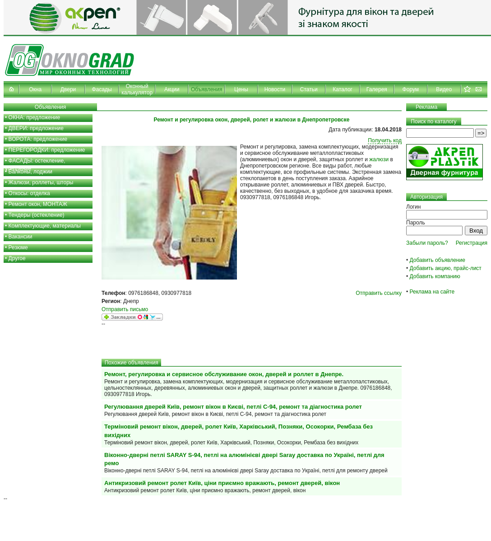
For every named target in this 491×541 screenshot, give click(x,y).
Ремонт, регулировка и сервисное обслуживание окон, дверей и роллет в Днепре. (223, 374)
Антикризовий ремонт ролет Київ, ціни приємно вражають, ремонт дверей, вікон (222, 483)
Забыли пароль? (427, 243)
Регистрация (471, 243)
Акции (172, 89)
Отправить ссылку (379, 293)
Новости (274, 89)
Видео (444, 89)
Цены (241, 89)
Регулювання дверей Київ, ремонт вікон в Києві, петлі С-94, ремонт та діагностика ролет (233, 406)
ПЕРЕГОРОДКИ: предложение (47, 150)
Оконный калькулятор (137, 89)
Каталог (342, 89)
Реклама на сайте (432, 292)
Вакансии (20, 236)
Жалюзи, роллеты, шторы (41, 182)
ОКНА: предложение (34, 117)
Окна (35, 89)
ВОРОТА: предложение (38, 139)
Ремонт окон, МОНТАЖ (38, 204)
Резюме (18, 247)
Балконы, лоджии (31, 171)
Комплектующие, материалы (45, 226)
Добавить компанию (435, 276)
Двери (68, 89)
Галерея (376, 89)
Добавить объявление (437, 260)
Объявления (206, 89)
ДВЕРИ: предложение (36, 128)
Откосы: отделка (29, 193)
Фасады (102, 89)
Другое (17, 258)
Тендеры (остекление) (37, 215)
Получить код (385, 140)
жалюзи (379, 159)
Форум (411, 89)
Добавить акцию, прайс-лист (446, 268)
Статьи (309, 89)
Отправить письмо (125, 309)
